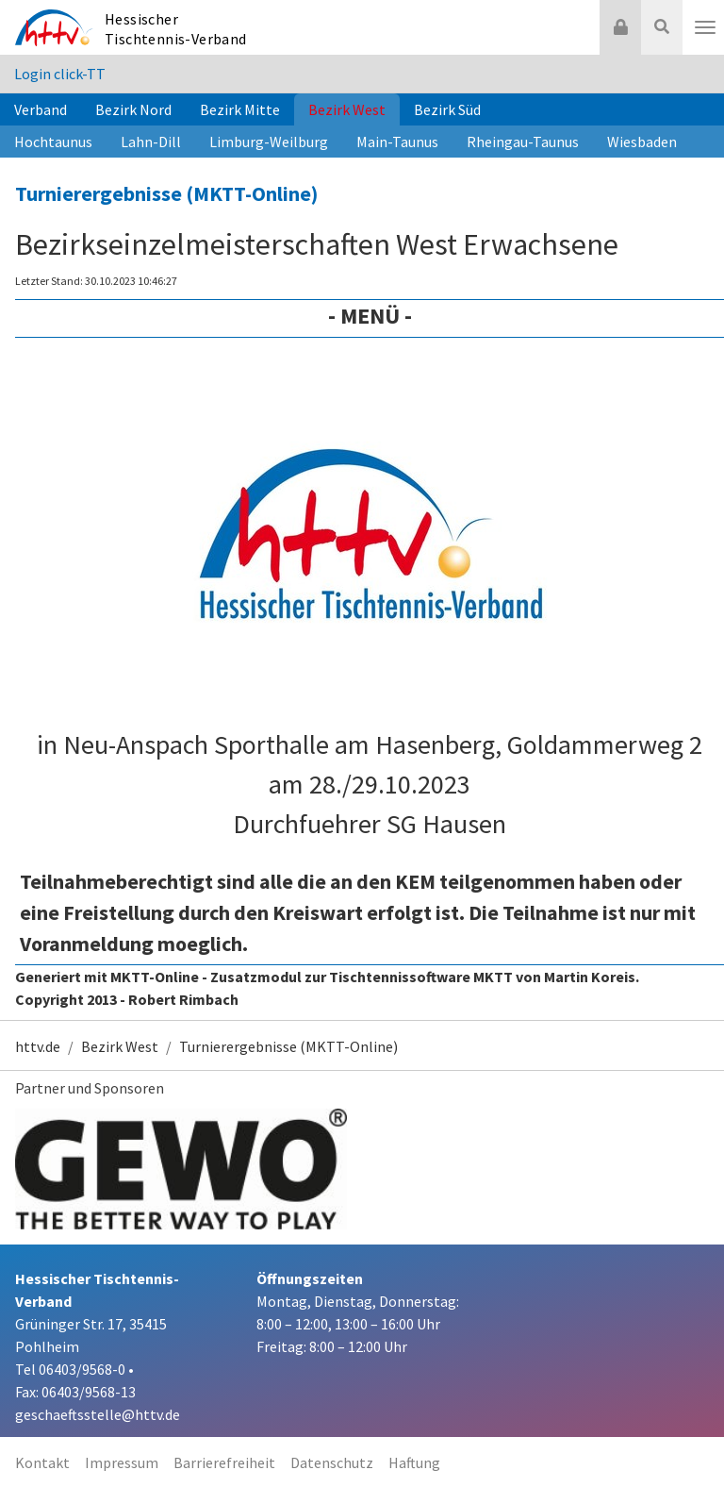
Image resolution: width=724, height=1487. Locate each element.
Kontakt (42, 1462)
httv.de (37, 1046)
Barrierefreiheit (224, 1462)
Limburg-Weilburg (268, 141)
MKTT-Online (154, 976)
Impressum (121, 1462)
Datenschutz (331, 1462)
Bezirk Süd (447, 109)
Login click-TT (60, 73)
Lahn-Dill (151, 141)
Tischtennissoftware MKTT (421, 976)
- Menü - (370, 316)
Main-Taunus (397, 141)
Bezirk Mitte (240, 109)
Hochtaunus (53, 141)
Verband (40, 109)
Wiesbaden (642, 141)
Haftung (414, 1462)
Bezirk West (347, 109)
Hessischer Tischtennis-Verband (176, 28)
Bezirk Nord (133, 109)
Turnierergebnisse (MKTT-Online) (166, 193)
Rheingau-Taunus (523, 141)
